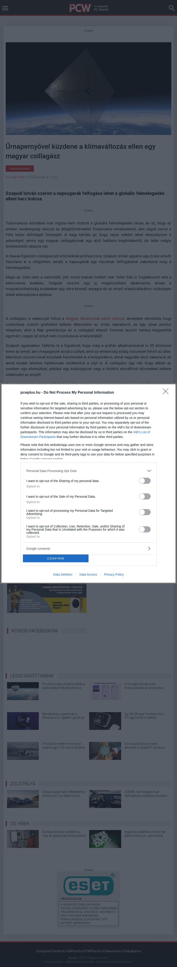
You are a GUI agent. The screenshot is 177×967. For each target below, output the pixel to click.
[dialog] (88, 483)
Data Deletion (62, 574)
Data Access (88, 574)
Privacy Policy (114, 574)
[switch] (145, 481)
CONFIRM (55, 558)
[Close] (167, 392)
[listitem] (88, 470)
